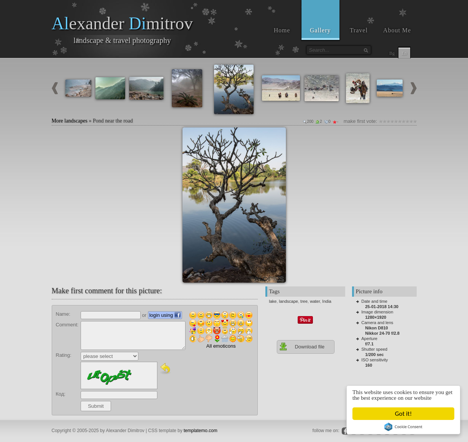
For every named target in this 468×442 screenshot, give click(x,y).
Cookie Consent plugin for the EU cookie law (404, 427)
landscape (288, 301)
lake (273, 301)
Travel (359, 30)
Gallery (320, 30)
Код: (61, 394)
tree (304, 301)
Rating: (63, 355)
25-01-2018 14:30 (381, 306)
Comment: (67, 325)
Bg (392, 53)
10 (415, 121)
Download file (302, 346)
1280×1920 (375, 317)
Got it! (403, 414)
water (315, 301)
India (327, 301)
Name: (63, 314)
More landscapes (69, 121)
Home (282, 30)
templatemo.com (200, 430)
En (403, 53)
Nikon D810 (376, 328)
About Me (397, 30)
